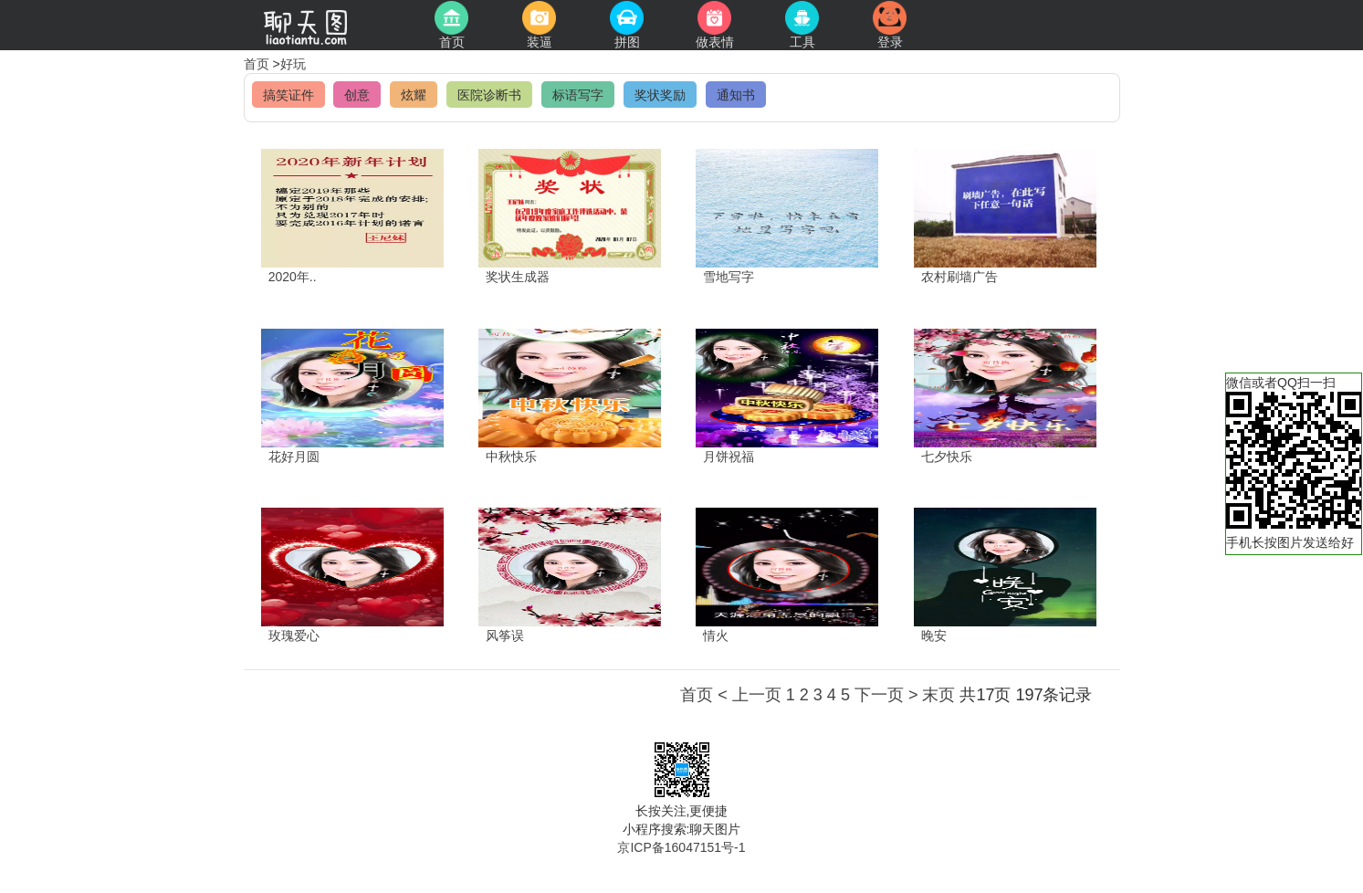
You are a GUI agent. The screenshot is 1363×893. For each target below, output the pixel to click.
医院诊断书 (489, 95)
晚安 (934, 635)
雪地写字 (728, 276)
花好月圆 (294, 456)
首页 (258, 64)
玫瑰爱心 (294, 635)
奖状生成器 (518, 276)
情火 (716, 635)
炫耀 (413, 95)
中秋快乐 (511, 456)
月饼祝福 (728, 456)
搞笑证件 (288, 95)
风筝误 (505, 635)
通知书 (736, 95)
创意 (357, 95)
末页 (938, 695)
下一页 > (886, 695)
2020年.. (292, 276)
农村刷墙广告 (959, 276)
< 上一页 (749, 695)
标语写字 (577, 95)
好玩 (293, 64)
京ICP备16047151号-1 (681, 847)
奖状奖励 (660, 95)
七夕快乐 (946, 456)
